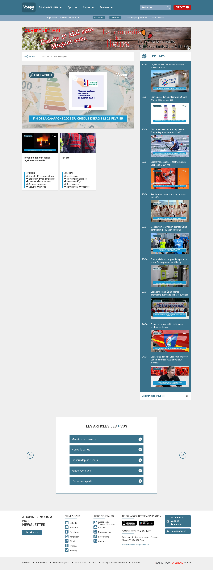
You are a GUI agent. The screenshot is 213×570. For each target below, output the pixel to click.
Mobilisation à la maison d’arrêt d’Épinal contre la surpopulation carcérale (170, 240)
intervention (45, 181)
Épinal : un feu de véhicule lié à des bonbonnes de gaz (170, 337)
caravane (43, 176)
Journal (68, 173)
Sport (72, 7)
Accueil (45, 56)
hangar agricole (48, 179)
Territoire (106, 7)
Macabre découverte (84, 439)
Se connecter (176, 531)
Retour (30, 56)
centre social (72, 176)
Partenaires (41, 562)
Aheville (32, 176)
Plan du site (80, 562)
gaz (52, 176)
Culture (88, 7)
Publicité (26, 562)
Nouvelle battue (81, 449)
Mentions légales (61, 562)
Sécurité (32, 187)
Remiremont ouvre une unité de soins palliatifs (170, 207)
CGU (94, 562)
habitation (33, 179)
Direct (180, 7)
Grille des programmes (136, 17)
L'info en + (31, 173)
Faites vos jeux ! (81, 470)
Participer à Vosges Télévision (175, 521)
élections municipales (77, 179)
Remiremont (72, 187)
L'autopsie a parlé (82, 481)
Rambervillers (73, 184)
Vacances (86, 187)
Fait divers (71, 181)
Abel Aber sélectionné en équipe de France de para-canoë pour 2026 (170, 142)
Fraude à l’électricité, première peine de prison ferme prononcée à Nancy (170, 272)
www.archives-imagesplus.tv (135, 544)
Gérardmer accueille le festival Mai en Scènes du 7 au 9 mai (170, 175)
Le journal (98, 17)
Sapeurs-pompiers (37, 184)
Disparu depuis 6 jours (85, 460)
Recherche (168, 7)
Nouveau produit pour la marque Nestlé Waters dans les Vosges (170, 110)
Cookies (136, 562)
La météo (115, 17)
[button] (30, 455)
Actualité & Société (50, 7)
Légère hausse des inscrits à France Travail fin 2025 (170, 77)
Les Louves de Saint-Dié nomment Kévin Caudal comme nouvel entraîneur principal (170, 371)
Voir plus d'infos (153, 396)
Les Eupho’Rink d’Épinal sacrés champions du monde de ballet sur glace (170, 305)
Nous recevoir (158, 17)
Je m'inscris (32, 532)
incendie (32, 181)
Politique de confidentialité (114, 562)
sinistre (42, 187)
